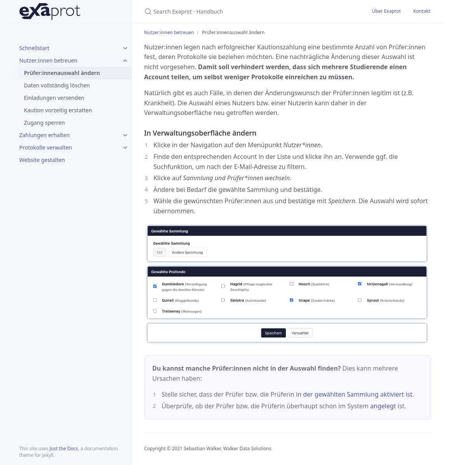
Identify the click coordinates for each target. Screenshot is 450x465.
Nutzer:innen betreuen (48, 60)
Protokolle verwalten (45, 147)
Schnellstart (34, 48)
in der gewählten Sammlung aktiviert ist (354, 394)
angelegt (383, 406)
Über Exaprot (386, 11)
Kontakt (422, 11)
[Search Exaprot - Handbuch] (236, 11)
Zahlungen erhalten (44, 135)
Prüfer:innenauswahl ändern (62, 73)
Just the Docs (63, 448)
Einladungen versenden (54, 97)
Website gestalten (42, 160)
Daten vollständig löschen (57, 85)
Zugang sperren (44, 122)
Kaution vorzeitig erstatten (58, 110)
